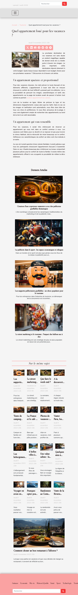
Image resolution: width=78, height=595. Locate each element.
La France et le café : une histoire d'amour (32, 420)
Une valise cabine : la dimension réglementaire (46, 458)
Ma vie (32, 583)
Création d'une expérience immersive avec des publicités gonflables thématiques (39, 207)
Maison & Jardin (42, 583)
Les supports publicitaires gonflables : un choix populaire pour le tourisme (39, 292)
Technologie (67, 583)
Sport (59, 583)
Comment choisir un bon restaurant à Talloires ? (35, 550)
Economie (23, 583)
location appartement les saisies (38, 98)
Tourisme (23, 25)
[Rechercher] (51, 4)
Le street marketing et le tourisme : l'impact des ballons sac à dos (39, 335)
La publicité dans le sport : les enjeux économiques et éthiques (39, 249)
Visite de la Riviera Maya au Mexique (59, 495)
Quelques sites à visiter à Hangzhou (60, 456)
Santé (52, 583)
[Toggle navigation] (15, 12)
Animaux (15, 583)
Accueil (14, 25)
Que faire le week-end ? (45, 380)
